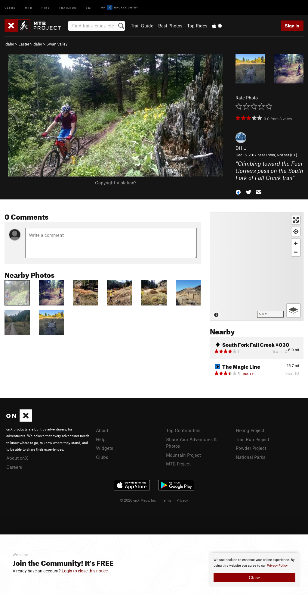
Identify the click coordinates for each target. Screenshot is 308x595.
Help (101, 439)
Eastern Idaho (30, 44)
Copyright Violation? (115, 182)
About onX (17, 458)
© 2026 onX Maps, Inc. (138, 500)
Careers (14, 467)
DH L (241, 148)
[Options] (293, 310)
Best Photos (170, 25)
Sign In (292, 25)
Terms (166, 500)
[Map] (256, 266)
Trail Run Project (252, 439)
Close (254, 577)
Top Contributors (183, 430)
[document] (254, 569)
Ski (89, 7)
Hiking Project (250, 430)
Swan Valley (56, 44)
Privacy (182, 500)
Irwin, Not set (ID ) (281, 154)
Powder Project (251, 448)
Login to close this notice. (85, 570)
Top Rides (197, 25)
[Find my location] (295, 231)
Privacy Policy (277, 566)
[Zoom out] (295, 252)
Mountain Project (183, 455)
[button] (238, 191)
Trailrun (68, 7)
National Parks (250, 457)
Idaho (9, 44)
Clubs (102, 457)
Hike (46, 7)
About (102, 430)
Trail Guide (142, 25)
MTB (28, 7)
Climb (10, 7)
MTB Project (178, 463)
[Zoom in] (295, 243)
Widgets (104, 448)
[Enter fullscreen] (295, 219)
